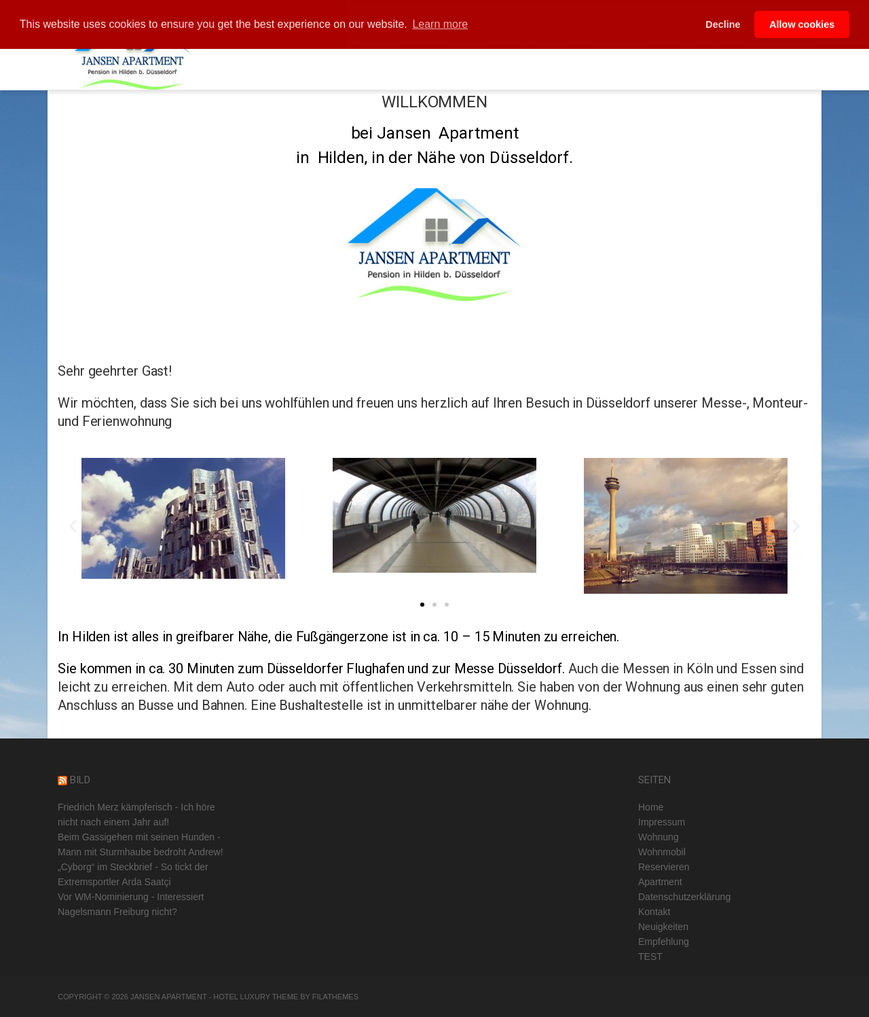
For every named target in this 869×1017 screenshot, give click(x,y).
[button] (422, 605)
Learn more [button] (440, 24)
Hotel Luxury (241, 997)
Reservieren (663, 866)
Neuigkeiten (663, 926)
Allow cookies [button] (801, 24)
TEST (650, 956)
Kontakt (654, 911)
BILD (80, 780)
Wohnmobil (662, 851)
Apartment (660, 881)
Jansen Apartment (168, 997)
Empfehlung (663, 941)
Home (650, 807)
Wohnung (658, 837)
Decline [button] (722, 24)
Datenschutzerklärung (684, 896)
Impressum (661, 822)
